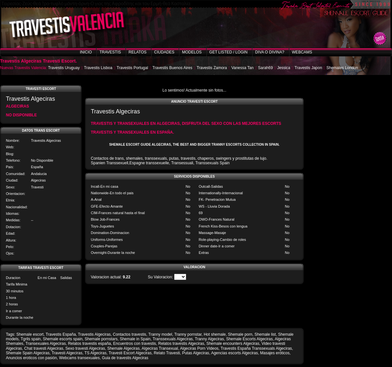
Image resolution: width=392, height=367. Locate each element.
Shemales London (342, 68)
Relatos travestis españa (89, 343)
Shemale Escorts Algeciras (249, 339)
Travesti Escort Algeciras (130, 353)
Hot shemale (215, 334)
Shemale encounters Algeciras (232, 343)
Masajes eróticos (274, 353)
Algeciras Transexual (160, 348)
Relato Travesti (167, 353)
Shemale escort (29, 334)
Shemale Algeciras (123, 348)
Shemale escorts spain (62, 339)
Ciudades (164, 52)
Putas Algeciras (195, 353)
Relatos (138, 52)
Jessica (283, 68)
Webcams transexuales (79, 358)
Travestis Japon (308, 68)
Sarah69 (265, 68)
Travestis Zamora (212, 68)
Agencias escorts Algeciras (234, 353)
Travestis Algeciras (94, 334)
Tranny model (160, 334)
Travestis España (61, 334)
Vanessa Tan (242, 68)
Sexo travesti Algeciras (85, 348)
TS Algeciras (95, 353)
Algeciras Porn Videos (199, 348)
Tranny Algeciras (209, 339)
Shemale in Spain (135, 339)
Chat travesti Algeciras (43, 348)
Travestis (110, 52)
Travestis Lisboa (98, 68)
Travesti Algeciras (67, 353)
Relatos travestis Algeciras (181, 343)
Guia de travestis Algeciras (125, 358)
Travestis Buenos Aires (172, 68)
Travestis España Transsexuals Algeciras (256, 348)
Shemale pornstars (101, 339)
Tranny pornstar (188, 334)
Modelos (192, 52)
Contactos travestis (129, 334)
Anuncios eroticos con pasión (31, 358)
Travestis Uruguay (64, 68)
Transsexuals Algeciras (173, 339)
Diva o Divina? (269, 52)
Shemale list (265, 334)
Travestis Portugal (132, 68)
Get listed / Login (228, 52)
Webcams (302, 52)
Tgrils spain (31, 339)
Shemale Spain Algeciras (27, 353)
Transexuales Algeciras (45, 343)
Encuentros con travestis (134, 343)
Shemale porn (240, 334)
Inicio (86, 52)
